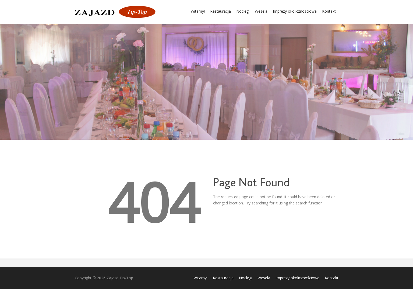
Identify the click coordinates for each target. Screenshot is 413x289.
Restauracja (220, 11)
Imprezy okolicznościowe (295, 11)
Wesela (261, 11)
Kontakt (329, 11)
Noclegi (242, 11)
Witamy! (198, 11)
